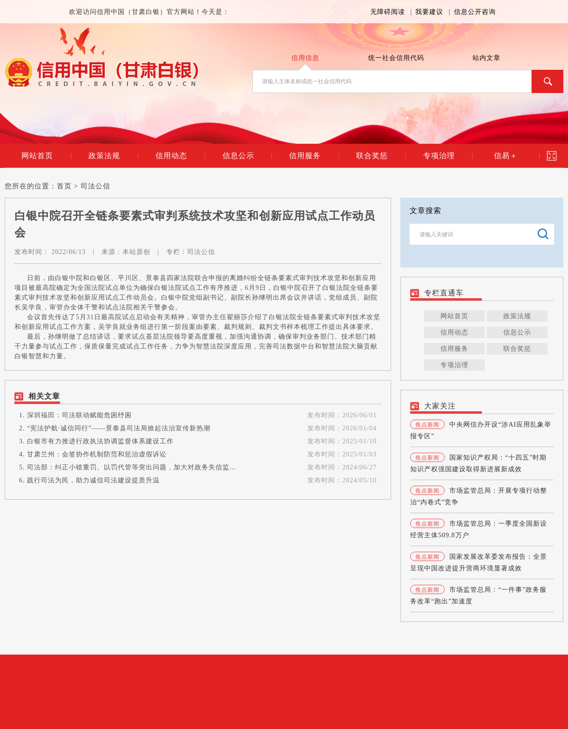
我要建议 (429, 11)
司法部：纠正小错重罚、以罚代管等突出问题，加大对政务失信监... (131, 467)
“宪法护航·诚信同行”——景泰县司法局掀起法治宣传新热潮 (118, 428)
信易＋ (506, 156)
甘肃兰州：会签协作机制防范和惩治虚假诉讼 (97, 454)
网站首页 (37, 156)
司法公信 (95, 186)
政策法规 (104, 156)
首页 (64, 186)
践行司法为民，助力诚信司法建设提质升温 (93, 480)
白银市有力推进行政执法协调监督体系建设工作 (100, 441)
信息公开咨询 (475, 11)
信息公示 (238, 156)
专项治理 (439, 156)
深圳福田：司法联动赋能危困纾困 (79, 415)
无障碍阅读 (387, 11)
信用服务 (305, 156)
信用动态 (171, 156)
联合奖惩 (372, 156)
